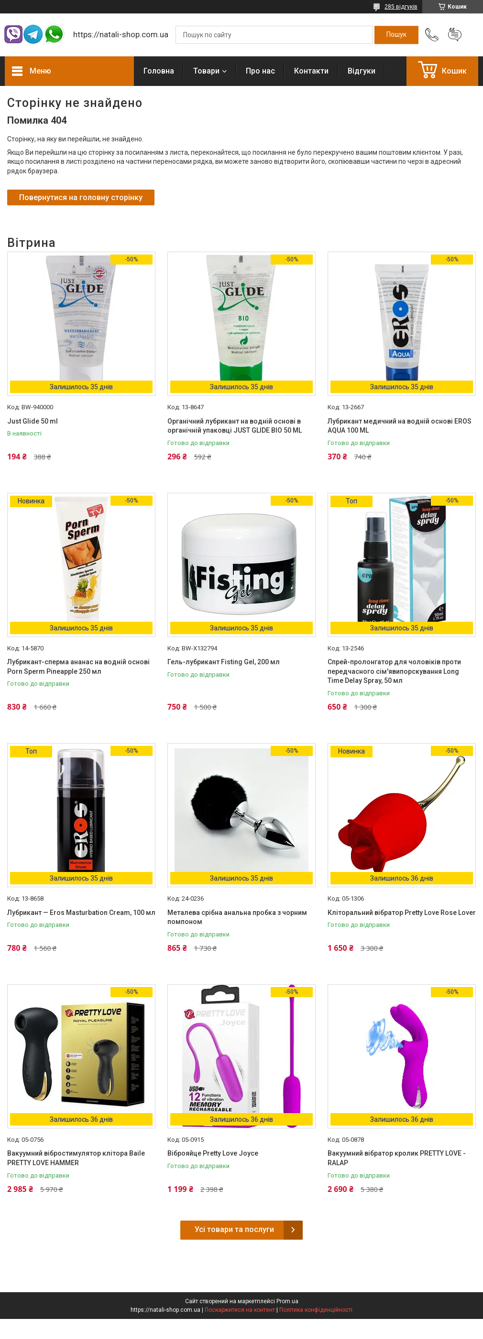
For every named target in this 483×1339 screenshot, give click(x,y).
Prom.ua (287, 1301)
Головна (158, 70)
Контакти (311, 70)
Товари (206, 70)
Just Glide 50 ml (32, 421)
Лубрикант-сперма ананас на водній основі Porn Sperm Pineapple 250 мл (78, 666)
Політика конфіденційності (315, 1310)
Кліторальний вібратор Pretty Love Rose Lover (402, 912)
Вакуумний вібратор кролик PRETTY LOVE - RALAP (397, 1158)
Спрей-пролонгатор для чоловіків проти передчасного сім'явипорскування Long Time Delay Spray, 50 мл (394, 671)
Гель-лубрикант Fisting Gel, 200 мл (223, 662)
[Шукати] (396, 35)
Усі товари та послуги (234, 1229)
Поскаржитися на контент (240, 1310)
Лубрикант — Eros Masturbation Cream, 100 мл (81, 912)
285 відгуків (400, 6)
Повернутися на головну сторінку (81, 197)
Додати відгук (454, 34)
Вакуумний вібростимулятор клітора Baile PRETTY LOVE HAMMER (76, 1158)
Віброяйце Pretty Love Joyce (212, 1153)
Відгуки (361, 70)
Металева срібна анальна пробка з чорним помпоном (237, 917)
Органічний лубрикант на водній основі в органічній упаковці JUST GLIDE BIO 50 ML (234, 426)
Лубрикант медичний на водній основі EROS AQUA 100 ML (400, 426)
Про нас (260, 70)
